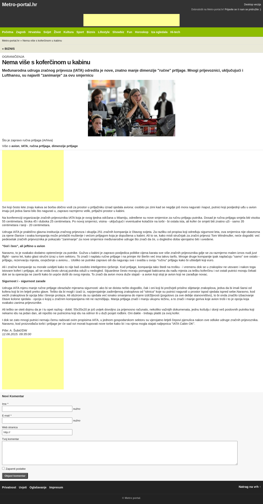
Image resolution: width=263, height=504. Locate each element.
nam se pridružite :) (250, 9)
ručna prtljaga (40, 146)
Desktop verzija (252, 4)
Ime (5, 403)
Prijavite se (231, 9)
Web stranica (10, 427)
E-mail (7, 415)
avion (16, 146)
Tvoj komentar (10, 439)
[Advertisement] (131, 20)
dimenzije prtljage (65, 146)
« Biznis (8, 48)
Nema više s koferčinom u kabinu (42, 40)
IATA (24, 146)
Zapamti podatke (14, 468)
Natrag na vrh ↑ (250, 486)
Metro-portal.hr (19, 4)
